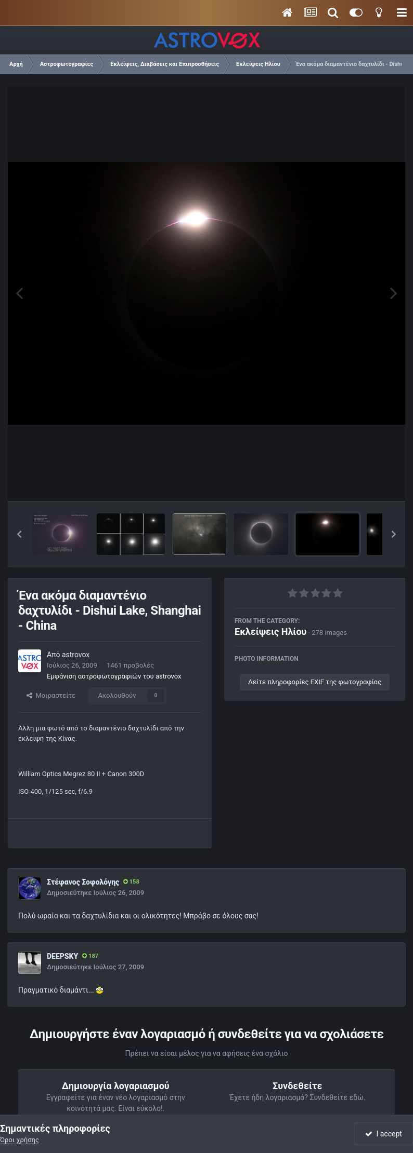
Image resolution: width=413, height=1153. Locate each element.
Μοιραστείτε (51, 695)
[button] (19, 534)
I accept (383, 1134)
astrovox (75, 654)
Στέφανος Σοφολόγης (83, 882)
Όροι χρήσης (19, 1140)
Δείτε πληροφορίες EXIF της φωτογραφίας (314, 682)
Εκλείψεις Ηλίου (270, 631)
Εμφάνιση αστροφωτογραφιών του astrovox (114, 676)
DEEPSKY (62, 956)
